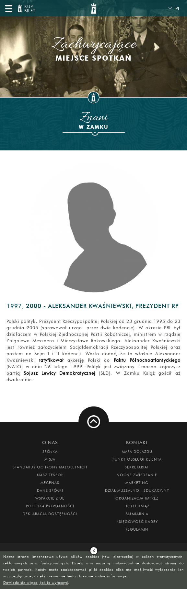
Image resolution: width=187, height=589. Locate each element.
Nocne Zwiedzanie (137, 475)
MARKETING (136, 482)
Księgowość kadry (137, 521)
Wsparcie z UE (49, 498)
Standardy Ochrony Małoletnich (50, 467)
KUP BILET (29, 9)
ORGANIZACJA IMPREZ (136, 498)
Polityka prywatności (50, 506)
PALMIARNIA (136, 514)
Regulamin (136, 529)
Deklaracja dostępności (50, 514)
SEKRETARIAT (137, 467)
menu (8, 8)
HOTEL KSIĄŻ (136, 506)
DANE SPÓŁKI (50, 490)
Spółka (50, 451)
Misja (49, 459)
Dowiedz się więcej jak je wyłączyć (35, 582)
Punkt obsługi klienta (137, 459)
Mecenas (50, 482)
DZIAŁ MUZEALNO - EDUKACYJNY (137, 490)
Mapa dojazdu (137, 451)
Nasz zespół (50, 475)
